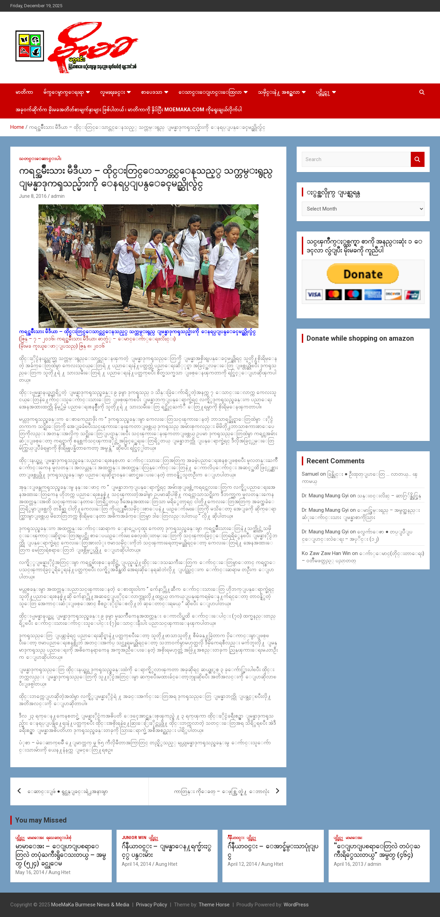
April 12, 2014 (242, 864)
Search (418, 159)
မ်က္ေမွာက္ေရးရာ (63, 92)
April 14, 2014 (136, 864)
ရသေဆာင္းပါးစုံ (58, 837)
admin (58, 196)
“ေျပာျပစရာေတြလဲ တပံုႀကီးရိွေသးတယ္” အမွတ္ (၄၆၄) (377, 850)
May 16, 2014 (29, 872)
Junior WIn (134, 837)
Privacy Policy (151, 905)
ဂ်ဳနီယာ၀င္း (236, 837)
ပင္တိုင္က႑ (323, 92)
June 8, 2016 (33, 196)
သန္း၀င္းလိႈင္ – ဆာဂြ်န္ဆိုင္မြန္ (389, 496)
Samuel (310, 474)
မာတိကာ (24, 92)
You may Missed (41, 820)
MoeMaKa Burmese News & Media (90, 905)
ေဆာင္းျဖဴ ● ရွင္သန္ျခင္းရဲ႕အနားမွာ (68, 791)
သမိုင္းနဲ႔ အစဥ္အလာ (279, 92)
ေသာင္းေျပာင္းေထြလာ (210, 92)
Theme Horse (214, 905)
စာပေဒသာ (151, 92)
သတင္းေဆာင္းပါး (40, 158)
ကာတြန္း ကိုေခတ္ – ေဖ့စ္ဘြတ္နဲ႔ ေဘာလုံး (221, 791)
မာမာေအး (36, 837)
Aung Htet (59, 872)
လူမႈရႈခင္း (112, 92)
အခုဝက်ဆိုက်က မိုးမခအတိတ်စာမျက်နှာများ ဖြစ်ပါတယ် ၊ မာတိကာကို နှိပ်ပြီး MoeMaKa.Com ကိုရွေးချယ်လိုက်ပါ (128, 109)
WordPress (296, 905)
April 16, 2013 (348, 864)
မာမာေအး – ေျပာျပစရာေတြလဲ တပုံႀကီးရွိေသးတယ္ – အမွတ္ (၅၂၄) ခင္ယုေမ (60, 854)
